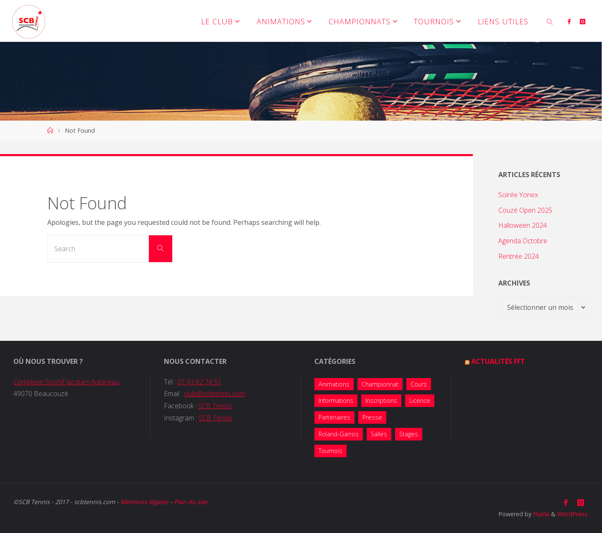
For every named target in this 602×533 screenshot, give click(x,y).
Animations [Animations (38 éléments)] (334, 384)
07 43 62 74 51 (199, 381)
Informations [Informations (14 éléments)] (336, 400)
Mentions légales (144, 502)
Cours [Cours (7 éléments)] (419, 384)
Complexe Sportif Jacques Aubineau (66, 381)
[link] (550, 21)
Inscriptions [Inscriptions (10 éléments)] (381, 400)
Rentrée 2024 (518, 256)
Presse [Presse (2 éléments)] (372, 417)
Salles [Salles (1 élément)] (379, 434)
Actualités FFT (498, 361)
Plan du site (190, 502)
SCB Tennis (215, 405)
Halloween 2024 (522, 225)
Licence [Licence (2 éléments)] (419, 400)
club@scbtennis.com (214, 393)
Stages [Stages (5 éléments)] (408, 434)
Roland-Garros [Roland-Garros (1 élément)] (339, 434)
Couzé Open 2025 (525, 210)
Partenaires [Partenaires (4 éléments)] (334, 417)
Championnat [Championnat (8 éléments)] (380, 384)
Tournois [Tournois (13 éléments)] (330, 451)
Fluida (540, 514)
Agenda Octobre (522, 240)
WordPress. (573, 514)
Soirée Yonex (518, 194)
